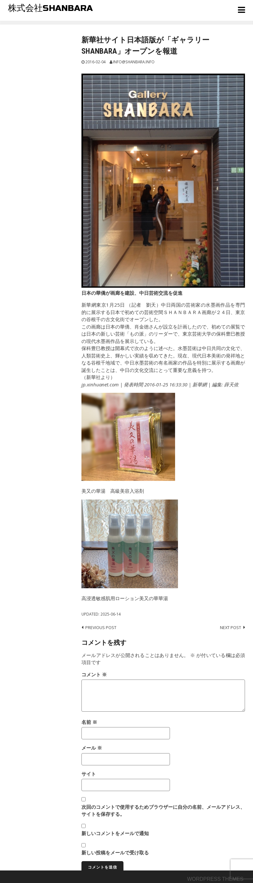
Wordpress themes (215, 879)
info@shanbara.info (134, 61)
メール (91, 747)
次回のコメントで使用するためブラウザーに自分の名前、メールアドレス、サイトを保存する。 (163, 810)
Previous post (100, 627)
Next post (230, 627)
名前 (89, 722)
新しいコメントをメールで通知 (115, 833)
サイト (88, 773)
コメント (94, 674)
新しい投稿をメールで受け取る (115, 852)
